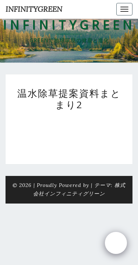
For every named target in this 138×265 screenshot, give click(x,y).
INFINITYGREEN (34, 9)
